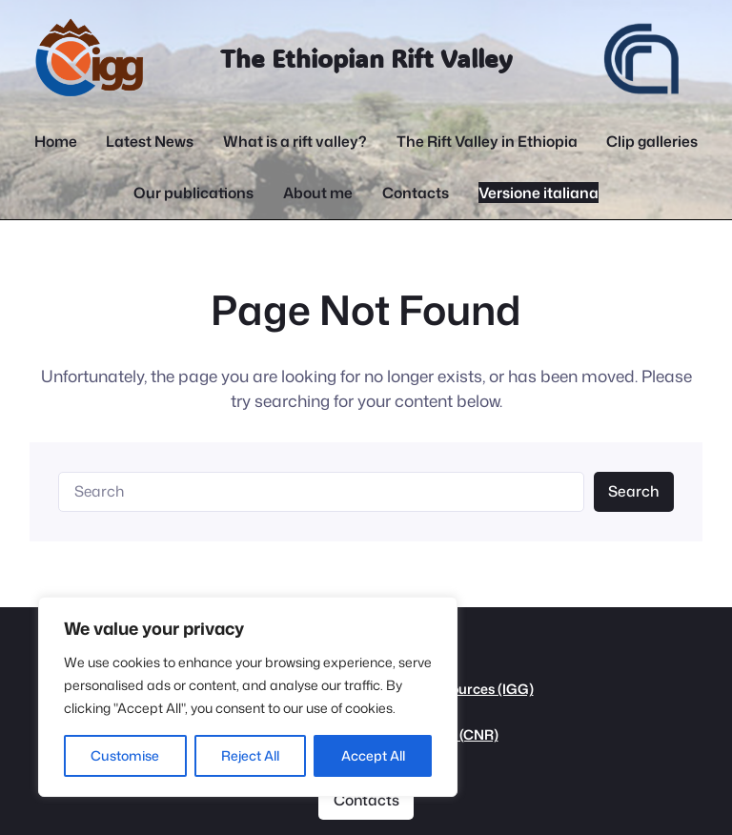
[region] (248, 697)
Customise (125, 755)
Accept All (373, 755)
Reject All (250, 755)
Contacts (366, 799)
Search (633, 490)
